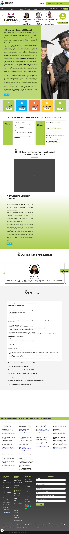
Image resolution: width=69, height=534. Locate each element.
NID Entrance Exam (17, 493)
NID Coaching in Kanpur (49, 523)
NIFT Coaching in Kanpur (19, 526)
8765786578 (41, 444)
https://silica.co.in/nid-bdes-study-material (53, 139)
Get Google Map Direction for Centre (8, 433)
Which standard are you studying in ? (42, 491)
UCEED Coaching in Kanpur (61, 524)
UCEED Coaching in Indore (42, 524)
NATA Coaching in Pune (46, 526)
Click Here (9, 108)
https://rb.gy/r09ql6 (56, 124)
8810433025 (24, 430)
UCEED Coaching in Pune (16, 524)
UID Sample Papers (6, 509)
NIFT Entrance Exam (17, 495)
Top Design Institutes (29, 479)
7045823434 (7, 447)
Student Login (41, 3)
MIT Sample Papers (6, 502)
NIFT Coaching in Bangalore (54, 525)
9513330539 (63, 432)
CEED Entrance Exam (18, 497)
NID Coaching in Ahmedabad (40, 523)
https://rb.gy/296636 (56, 122)
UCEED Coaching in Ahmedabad (52, 524)
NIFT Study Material (17, 480)
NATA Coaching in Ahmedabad (11, 527)
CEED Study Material (18, 484)
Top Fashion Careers (28, 481)
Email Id (37, 486)
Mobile (37, 482)
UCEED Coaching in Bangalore (33, 524)
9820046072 (58, 432)
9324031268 (63, 447)
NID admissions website (32, 71)
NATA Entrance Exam (18, 502)
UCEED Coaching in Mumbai (7, 524)
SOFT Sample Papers (7, 492)
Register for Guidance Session (64, 271)
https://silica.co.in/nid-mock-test (58, 135)
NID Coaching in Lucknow (57, 523)
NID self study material (14, 235)
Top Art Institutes (28, 493)
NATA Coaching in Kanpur (29, 527)
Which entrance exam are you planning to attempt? (45, 495)
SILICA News (27, 501)
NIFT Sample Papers (6, 480)
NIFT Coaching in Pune (38, 525)
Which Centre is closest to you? (41, 499)
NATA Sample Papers (7, 487)
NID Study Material (17, 479)
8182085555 (29, 468)
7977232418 (58, 447)
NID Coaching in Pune (16, 523)
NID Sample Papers (6, 479)
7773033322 (29, 448)
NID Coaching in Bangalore (24, 523)
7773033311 (24, 448)
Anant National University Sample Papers (6, 496)
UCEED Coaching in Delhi (24, 524)
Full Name (38, 478)
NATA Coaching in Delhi (54, 526)
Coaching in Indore (12, 526)
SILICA (8, 204)
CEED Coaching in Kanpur (11, 525)
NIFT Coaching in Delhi (46, 525)
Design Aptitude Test (18, 503)
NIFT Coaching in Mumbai (30, 525)
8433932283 (7, 432)
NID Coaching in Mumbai (9, 523)
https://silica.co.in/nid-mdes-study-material (53, 142)
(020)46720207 (46, 430)
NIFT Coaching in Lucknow (28, 526)
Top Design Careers (28, 478)
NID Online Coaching (18, 508)
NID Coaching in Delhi (32, 523)
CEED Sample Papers (7, 482)
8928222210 (41, 430)
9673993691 (24, 468)
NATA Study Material (18, 482)
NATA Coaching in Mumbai (38, 526)
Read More (7, 94)
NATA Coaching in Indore (21, 527)
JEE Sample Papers (6, 504)
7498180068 (7, 463)
